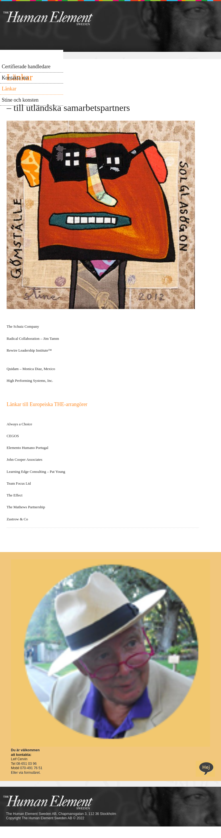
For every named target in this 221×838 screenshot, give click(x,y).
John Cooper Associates (24, 459)
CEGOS (13, 436)
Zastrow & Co (17, 519)
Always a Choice (20, 424)
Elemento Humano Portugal (27, 447)
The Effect (14, 495)
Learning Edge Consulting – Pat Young (36, 471)
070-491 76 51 (31, 768)
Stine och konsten (20, 100)
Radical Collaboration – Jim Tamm (33, 338)
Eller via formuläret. (26, 773)
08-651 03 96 (26, 764)
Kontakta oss (15, 78)
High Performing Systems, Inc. (30, 380)
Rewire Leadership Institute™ (29, 350)
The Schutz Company (23, 326)
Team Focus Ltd (19, 483)
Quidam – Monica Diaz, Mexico (31, 369)
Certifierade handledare (26, 66)
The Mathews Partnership (26, 507)
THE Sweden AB (57, 18)
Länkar (9, 89)
